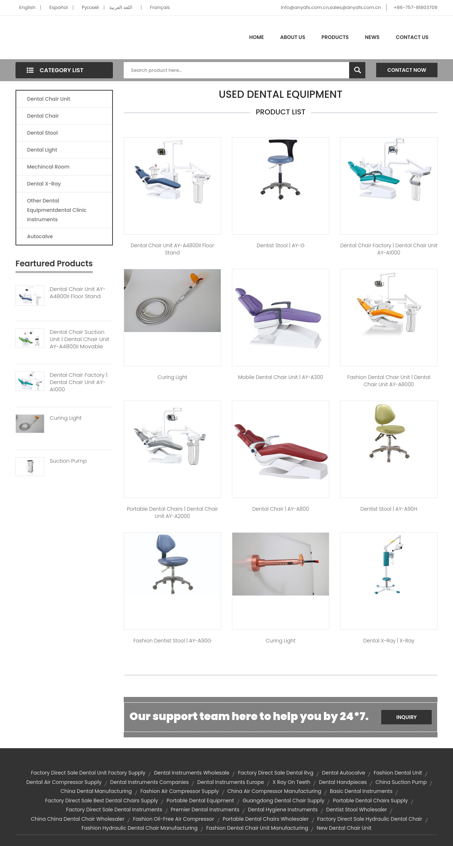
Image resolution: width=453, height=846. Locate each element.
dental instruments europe (230, 782)
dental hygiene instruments (283, 809)
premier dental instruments (205, 809)
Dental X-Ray (44, 183)
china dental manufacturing (96, 791)
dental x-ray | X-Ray (388, 640)
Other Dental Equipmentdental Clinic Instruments (57, 210)
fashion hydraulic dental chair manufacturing (140, 828)
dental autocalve (343, 772)
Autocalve (40, 236)
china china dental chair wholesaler (77, 819)
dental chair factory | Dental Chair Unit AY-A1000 (388, 249)
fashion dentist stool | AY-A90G (172, 640)
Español (58, 7)
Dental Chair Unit (48, 99)
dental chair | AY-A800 (280, 509)
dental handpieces (343, 782)
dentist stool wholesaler (356, 809)
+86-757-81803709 (415, 7)
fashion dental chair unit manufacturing (257, 828)
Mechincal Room (48, 166)
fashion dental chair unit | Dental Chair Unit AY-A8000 (388, 381)
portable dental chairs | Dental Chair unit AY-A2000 (172, 512)
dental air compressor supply (64, 782)
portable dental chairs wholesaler (266, 819)
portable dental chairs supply (370, 800)
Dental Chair (43, 115)
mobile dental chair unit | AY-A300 (280, 377)
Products (335, 37)
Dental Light (42, 149)
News (372, 37)
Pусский (90, 7)
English (27, 7)
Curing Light (66, 418)
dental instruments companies (149, 782)
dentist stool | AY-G (280, 245)
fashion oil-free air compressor (173, 819)
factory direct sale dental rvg (275, 772)
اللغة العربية (120, 7)
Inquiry (406, 717)
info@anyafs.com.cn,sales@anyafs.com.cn (331, 7)
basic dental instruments (361, 791)
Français (160, 7)
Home (256, 37)
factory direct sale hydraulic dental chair (369, 819)
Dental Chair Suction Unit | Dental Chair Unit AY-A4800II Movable (79, 339)
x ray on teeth (292, 782)
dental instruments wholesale (191, 772)
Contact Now (406, 70)
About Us (292, 37)
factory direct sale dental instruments (114, 809)
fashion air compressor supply (179, 791)
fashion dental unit (398, 772)
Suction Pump (68, 461)
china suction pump (401, 782)
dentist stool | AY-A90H (388, 509)
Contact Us (412, 37)
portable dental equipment (200, 800)
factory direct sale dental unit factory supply (88, 772)
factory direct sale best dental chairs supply (101, 800)
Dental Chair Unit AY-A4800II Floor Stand (78, 292)
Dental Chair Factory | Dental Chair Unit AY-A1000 (78, 382)
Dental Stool (42, 132)
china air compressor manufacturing (274, 791)
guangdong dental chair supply (284, 800)
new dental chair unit (344, 828)
